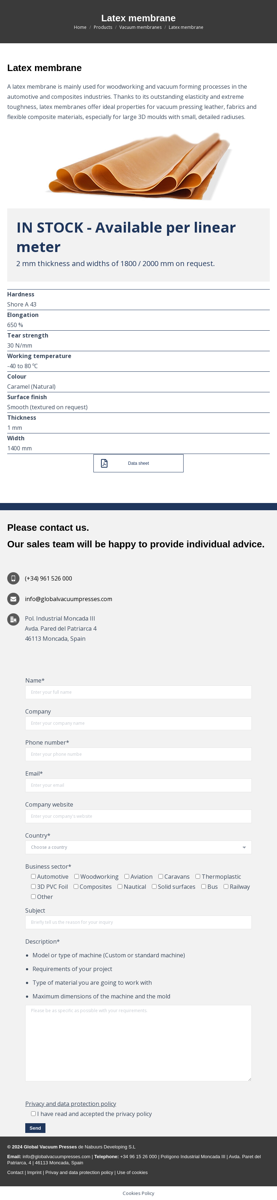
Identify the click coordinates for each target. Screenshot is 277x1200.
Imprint (35, 1172)
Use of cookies (132, 1172)
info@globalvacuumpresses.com (56, 1156)
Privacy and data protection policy (70, 1104)
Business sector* (48, 866)
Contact (15, 1172)
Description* (42, 941)
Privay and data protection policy (78, 1172)
